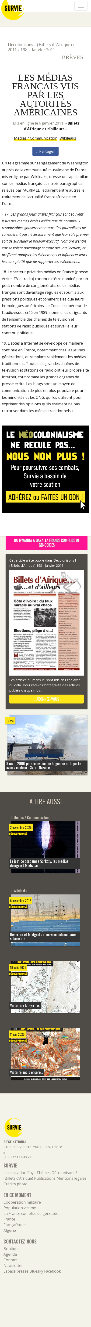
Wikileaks (68, 138)
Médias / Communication (35, 138)
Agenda (10, 1254)
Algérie (10, 1230)
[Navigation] (81, 6)
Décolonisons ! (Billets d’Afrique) (40, 44)
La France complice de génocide (31, 1213)
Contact (10, 1259)
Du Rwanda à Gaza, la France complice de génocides (46, 542)
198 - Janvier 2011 (38, 49)
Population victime (20, 1207)
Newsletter (13, 1265)
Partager (45, 151)
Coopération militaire (22, 1202)
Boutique (12, 1248)
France (9, 1219)
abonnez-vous (46, 699)
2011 (12, 49)
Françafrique (15, 1224)
